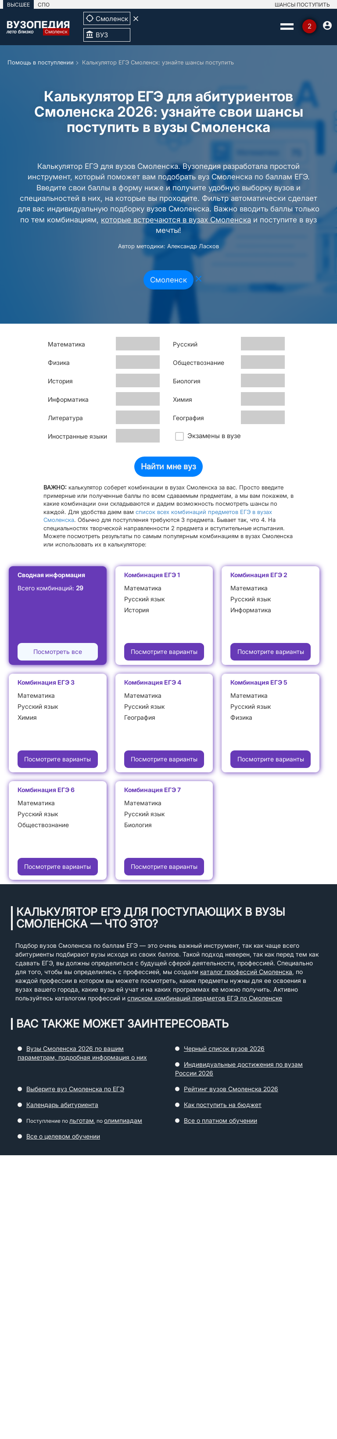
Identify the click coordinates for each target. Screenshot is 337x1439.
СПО (44, 4)
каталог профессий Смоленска (246, 971)
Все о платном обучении (220, 1120)
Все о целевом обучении (63, 1136)
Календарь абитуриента (62, 1104)
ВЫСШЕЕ (18, 4)
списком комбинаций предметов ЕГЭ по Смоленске (204, 998)
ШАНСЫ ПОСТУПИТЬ (302, 4)
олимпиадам (123, 1120)
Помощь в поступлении (40, 62)
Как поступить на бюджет (223, 1104)
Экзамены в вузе (208, 436)
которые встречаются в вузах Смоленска (176, 219)
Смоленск (168, 279)
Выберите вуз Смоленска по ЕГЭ (75, 1089)
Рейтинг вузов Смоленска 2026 (231, 1089)
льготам (81, 1120)
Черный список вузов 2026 (224, 1048)
